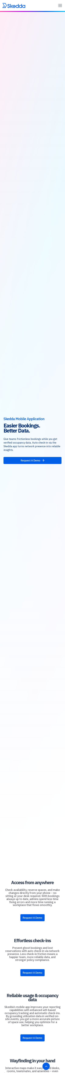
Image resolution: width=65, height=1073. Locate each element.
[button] (59, 5)
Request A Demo (32, 917)
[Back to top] (46, 1066)
